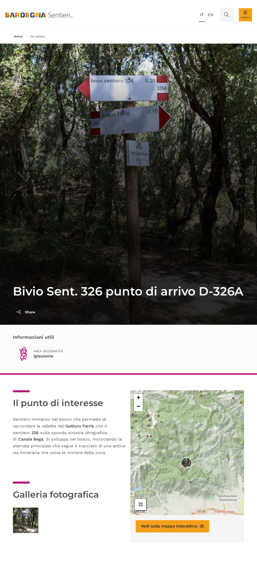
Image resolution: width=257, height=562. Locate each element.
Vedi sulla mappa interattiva (172, 526)
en (210, 14)
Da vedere (37, 36)
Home (18, 36)
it (202, 14)
